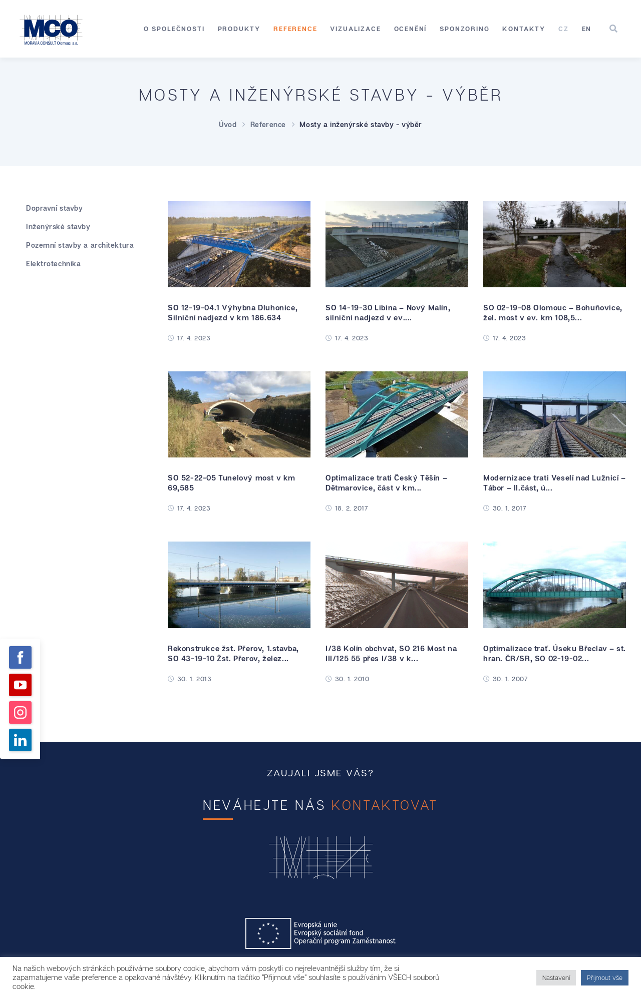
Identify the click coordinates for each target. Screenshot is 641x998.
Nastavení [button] (556, 977)
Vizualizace (355, 29)
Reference (295, 29)
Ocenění (410, 29)
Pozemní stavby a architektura (80, 245)
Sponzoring (464, 29)
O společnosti (174, 29)
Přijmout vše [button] (604, 977)
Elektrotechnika (53, 263)
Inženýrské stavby (58, 226)
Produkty (239, 29)
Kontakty (523, 29)
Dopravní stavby (54, 208)
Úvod (227, 124)
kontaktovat (385, 805)
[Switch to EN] (587, 29)
